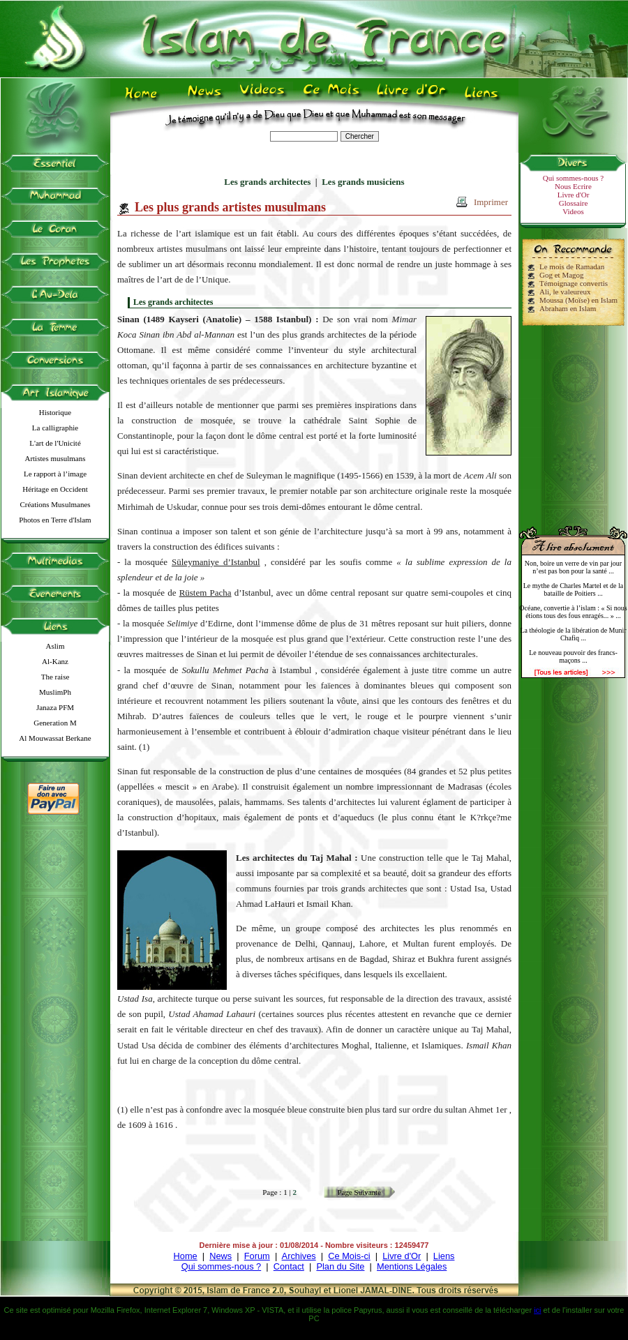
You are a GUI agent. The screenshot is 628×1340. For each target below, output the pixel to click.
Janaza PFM (55, 707)
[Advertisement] (573, 420)
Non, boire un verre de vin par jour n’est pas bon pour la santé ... (573, 567)
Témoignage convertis (573, 283)
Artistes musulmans (54, 458)
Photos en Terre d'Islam (55, 519)
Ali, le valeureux (565, 291)
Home (185, 1256)
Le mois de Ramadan (571, 266)
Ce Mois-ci (349, 1256)
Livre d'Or (574, 194)
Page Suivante (359, 1192)
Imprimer (491, 202)
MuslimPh (55, 692)
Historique (55, 412)
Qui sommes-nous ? (573, 178)
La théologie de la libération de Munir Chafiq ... (573, 634)
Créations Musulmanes (55, 504)
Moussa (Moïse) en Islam (578, 300)
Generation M (54, 722)
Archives (299, 1256)
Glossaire (573, 203)
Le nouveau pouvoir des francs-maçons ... (573, 656)
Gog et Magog (561, 275)
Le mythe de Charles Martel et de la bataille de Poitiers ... (573, 589)
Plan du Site (340, 1266)
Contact (289, 1266)
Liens (444, 1256)
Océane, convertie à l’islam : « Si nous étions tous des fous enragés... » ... (573, 611)
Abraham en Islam (567, 308)
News (220, 1256)
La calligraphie (55, 427)
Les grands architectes (267, 181)
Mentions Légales (412, 1266)
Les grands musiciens (363, 181)
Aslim (55, 646)
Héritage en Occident (54, 489)
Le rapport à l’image (55, 473)
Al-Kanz (55, 661)
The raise (55, 676)
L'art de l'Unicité (55, 443)
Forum (257, 1256)
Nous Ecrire (573, 186)
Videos (573, 211)
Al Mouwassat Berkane (55, 738)
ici (537, 1310)
